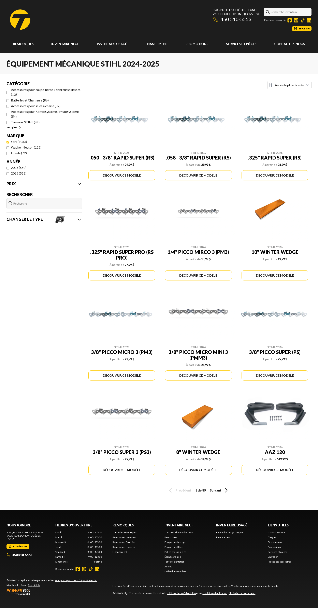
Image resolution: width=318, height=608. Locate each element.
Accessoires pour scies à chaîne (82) (35, 106)
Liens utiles (278, 525)
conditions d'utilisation (214, 593)
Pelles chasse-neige (175, 551)
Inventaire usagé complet (230, 532)
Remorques (23, 44)
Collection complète (175, 571)
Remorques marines (124, 547)
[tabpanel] (78, 547)
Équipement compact (176, 542)
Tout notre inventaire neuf (178, 532)
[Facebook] (289, 20)
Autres (168, 566)
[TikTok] (302, 20)
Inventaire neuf (65, 44)
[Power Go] (52, 592)
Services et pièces (241, 44)
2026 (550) (18, 167)
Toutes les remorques (125, 532)
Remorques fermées (124, 542)
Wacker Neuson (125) (26, 147)
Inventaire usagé (112, 44)
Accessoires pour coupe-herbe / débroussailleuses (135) (46, 92)
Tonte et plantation (174, 561)
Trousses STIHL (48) (25, 122)
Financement (156, 44)
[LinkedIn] (309, 20)
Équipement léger (174, 547)
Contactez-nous (289, 44)
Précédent (179, 490)
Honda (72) (19, 153)
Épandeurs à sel (173, 556)
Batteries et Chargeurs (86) (30, 100)
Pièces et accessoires (279, 561)
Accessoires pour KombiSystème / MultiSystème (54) (45, 114)
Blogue (272, 537)
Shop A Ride (34, 585)
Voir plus (13, 127)
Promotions (197, 44)
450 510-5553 (232, 19)
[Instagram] (296, 20)
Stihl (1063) (19, 141)
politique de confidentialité (181, 593)
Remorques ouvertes (124, 537)
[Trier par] (289, 85)
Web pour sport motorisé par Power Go (76, 580)
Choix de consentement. (242, 593)
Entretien (273, 556)
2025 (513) (18, 173)
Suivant (219, 490)
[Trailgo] (20, 19)
